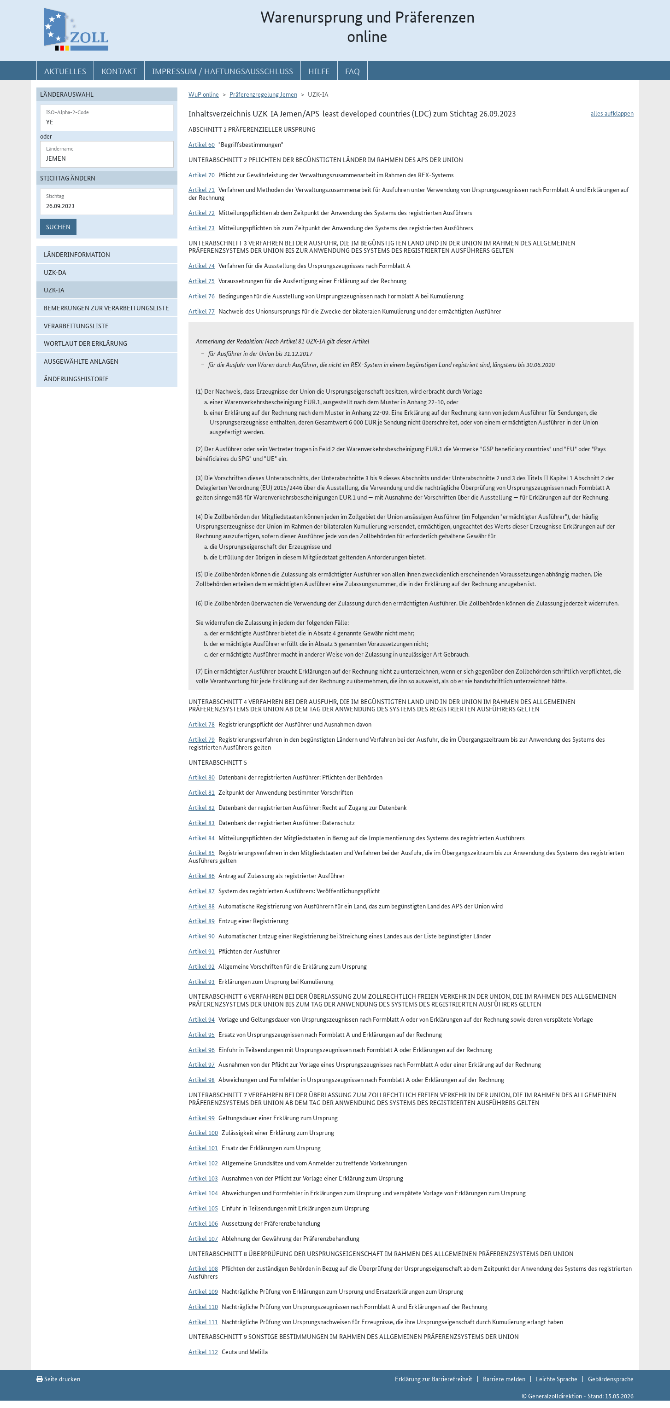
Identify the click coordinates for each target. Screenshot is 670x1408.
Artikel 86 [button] (201, 875)
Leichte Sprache (556, 1378)
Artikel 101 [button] (203, 1147)
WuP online (203, 94)
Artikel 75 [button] (201, 280)
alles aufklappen (612, 112)
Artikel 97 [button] (201, 1064)
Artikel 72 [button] (201, 212)
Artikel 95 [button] (201, 1034)
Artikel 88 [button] (201, 905)
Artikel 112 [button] (203, 1351)
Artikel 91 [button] (201, 950)
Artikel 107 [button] (203, 1238)
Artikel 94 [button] (201, 1019)
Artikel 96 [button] (201, 1049)
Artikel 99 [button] (201, 1117)
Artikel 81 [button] (201, 792)
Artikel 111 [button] (203, 1321)
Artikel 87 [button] (201, 890)
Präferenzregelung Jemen (263, 94)
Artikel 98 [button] (201, 1079)
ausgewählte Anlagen (81, 361)
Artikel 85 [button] (201, 852)
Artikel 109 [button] (203, 1291)
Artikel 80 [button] (201, 776)
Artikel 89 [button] (201, 920)
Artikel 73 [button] (201, 227)
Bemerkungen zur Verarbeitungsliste (106, 307)
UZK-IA (54, 289)
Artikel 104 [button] (203, 1192)
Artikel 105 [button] (203, 1207)
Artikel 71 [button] (201, 189)
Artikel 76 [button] (201, 295)
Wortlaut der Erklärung (85, 343)
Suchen (58, 226)
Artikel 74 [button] (201, 265)
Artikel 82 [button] (201, 807)
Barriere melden (504, 1378)
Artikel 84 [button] (201, 837)
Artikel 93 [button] (201, 981)
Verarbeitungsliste (76, 325)
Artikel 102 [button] (203, 1162)
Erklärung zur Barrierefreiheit (433, 1378)
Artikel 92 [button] (201, 966)
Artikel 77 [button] (201, 310)
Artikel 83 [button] (201, 822)
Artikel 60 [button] (201, 144)
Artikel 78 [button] (201, 723)
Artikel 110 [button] (203, 1306)
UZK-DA (55, 272)
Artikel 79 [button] (201, 739)
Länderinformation (77, 254)
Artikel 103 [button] (203, 1177)
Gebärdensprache (611, 1378)
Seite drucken (58, 1378)
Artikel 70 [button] (201, 174)
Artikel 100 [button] (203, 1132)
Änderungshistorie (76, 378)
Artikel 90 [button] (201, 935)
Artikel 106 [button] (203, 1223)
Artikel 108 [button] (203, 1268)
